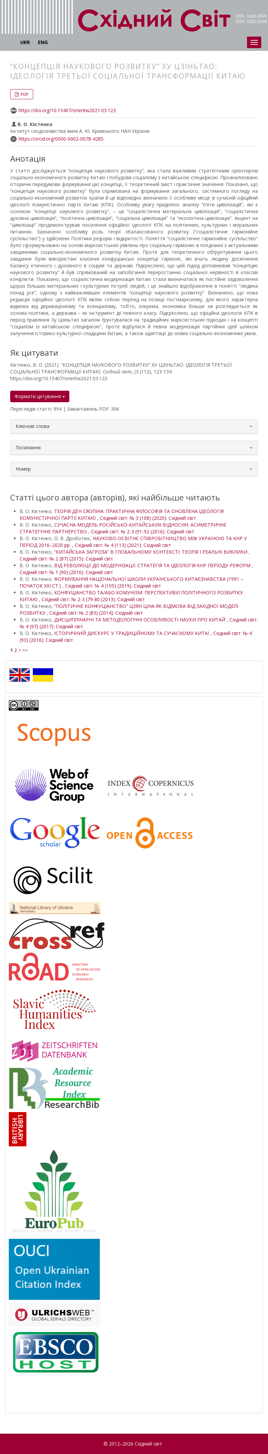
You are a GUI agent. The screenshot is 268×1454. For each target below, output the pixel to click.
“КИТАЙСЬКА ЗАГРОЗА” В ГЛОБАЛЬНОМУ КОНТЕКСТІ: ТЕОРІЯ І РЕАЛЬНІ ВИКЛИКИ (151, 552)
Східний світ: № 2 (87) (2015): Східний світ (66, 558)
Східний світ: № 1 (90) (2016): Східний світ (66, 572)
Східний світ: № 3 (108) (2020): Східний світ (148, 518)
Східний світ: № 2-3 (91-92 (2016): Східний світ (142, 531)
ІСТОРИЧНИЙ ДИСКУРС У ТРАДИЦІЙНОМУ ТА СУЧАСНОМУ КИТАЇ (132, 633)
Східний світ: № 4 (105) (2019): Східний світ (113, 585)
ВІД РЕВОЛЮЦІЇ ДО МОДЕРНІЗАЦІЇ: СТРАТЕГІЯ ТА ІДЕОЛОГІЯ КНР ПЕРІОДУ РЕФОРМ (153, 565)
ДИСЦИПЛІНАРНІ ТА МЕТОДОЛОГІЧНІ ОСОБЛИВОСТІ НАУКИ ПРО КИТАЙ (140, 619)
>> (25, 650)
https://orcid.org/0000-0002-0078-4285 (61, 139)
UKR (25, 42)
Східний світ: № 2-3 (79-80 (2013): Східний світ (93, 599)
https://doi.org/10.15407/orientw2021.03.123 (67, 110)
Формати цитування (40, 396)
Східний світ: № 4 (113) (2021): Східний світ (123, 545)
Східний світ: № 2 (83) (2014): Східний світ (96, 613)
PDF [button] (24, 94)
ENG (43, 42)
